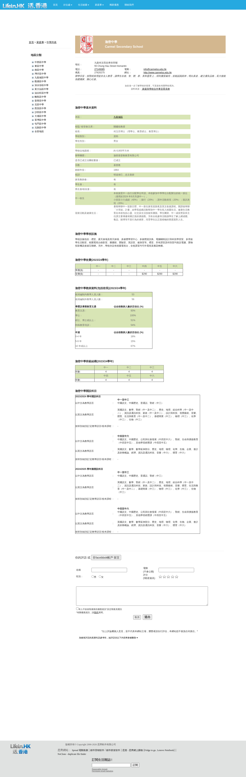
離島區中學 (40, 96)
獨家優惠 (114, 4)
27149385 (99, 69)
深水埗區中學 (41, 85)
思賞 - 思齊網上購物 (132, 750)
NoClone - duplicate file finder (72, 754)
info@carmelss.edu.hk (155, 69)
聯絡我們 (129, 4)
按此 (96, 612)
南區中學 (39, 70)
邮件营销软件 (97, 750)
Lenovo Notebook (165, 750)
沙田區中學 (40, 112)
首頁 (55, 4)
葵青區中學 (40, 100)
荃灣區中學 (40, 120)
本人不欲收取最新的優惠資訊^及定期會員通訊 (100, 609)
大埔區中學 (40, 116)
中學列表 (52, 42)
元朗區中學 (40, 127)
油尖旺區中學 (41, 93)
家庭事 (40, 42)
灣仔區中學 (40, 73)
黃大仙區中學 (41, 89)
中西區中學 (40, 62)
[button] (68, 5)
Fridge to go (150, 750)
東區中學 (39, 66)
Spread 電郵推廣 (80, 750)
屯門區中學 (40, 123)
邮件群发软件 (113, 750)
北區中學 (39, 104)
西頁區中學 (40, 108)
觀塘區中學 (40, 81)
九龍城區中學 (41, 77)
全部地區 (39, 131)
